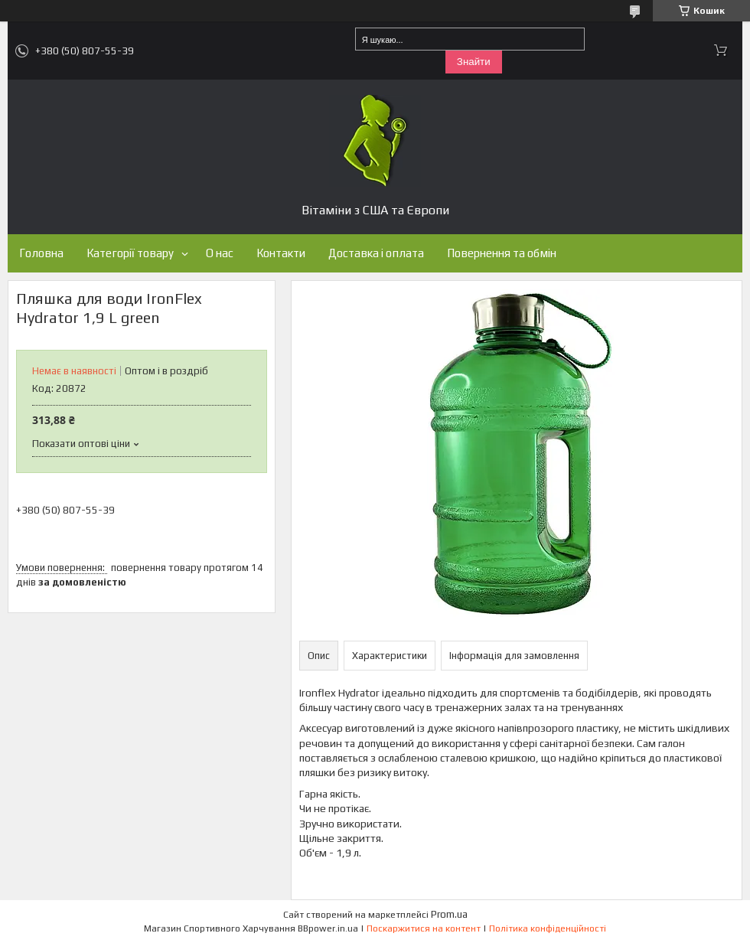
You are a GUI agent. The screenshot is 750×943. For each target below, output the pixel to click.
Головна (41, 252)
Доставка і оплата (376, 252)
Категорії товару (130, 252)
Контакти (280, 252)
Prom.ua (449, 914)
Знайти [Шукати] (474, 61)
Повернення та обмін (501, 252)
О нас (219, 252)
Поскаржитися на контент (424, 928)
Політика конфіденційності (547, 928)
